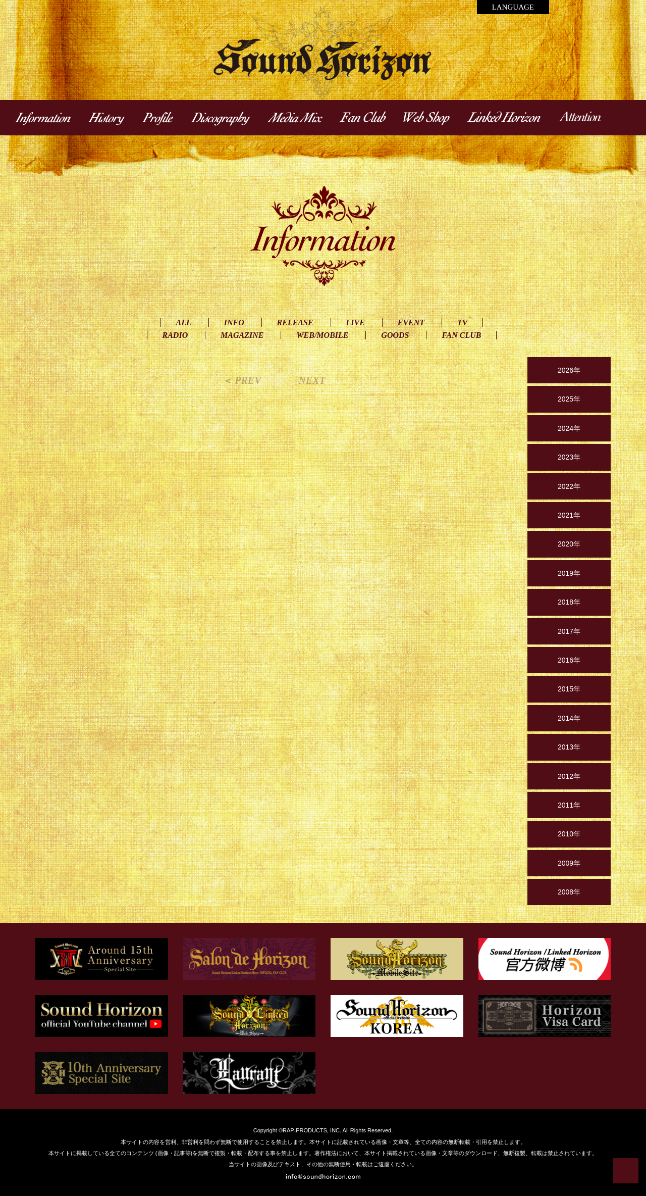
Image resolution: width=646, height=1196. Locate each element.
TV (462, 322)
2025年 (569, 399)
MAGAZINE (242, 335)
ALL (183, 322)
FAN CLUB (461, 335)
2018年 (569, 602)
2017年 (569, 631)
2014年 (569, 718)
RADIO (175, 335)
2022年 (569, 486)
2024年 (569, 428)
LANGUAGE (513, 7)
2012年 (569, 776)
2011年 (569, 805)
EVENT (411, 322)
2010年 (569, 834)
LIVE (355, 322)
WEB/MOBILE (322, 335)
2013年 (569, 747)
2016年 (569, 660)
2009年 (569, 863)
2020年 (569, 544)
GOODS (395, 335)
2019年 (569, 573)
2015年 (569, 689)
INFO (234, 322)
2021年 (569, 515)
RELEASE (295, 322)
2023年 (569, 457)
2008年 (569, 892)
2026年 (569, 370)
